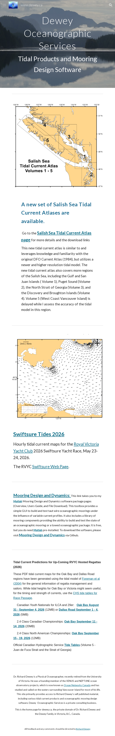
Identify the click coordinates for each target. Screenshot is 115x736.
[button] (4, 5)
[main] (57, 44)
